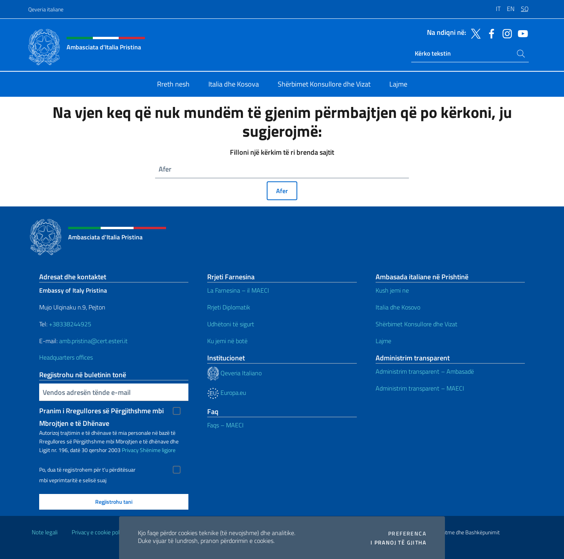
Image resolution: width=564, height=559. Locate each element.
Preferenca (407, 533)
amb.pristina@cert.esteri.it (94, 341)
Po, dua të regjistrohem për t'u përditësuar (87, 469)
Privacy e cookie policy (99, 532)
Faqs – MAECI (225, 425)
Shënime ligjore (157, 450)
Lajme (383, 341)
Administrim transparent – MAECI (420, 388)
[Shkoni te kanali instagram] (505, 33)
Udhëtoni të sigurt (231, 324)
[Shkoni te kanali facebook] (489, 33)
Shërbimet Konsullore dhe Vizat (416, 324)
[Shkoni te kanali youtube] (521, 33)
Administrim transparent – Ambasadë (425, 371)
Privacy (130, 450)
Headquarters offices (66, 357)
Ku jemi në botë (228, 341)
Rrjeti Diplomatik (228, 307)
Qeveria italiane (45, 9)
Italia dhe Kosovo (398, 307)
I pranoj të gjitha (398, 542)
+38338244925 (70, 324)
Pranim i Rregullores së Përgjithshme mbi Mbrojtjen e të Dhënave (101, 411)
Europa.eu (226, 392)
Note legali (45, 532)
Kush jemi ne (392, 290)
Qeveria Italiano (234, 373)
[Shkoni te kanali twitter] (474, 33)
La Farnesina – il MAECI (238, 290)
